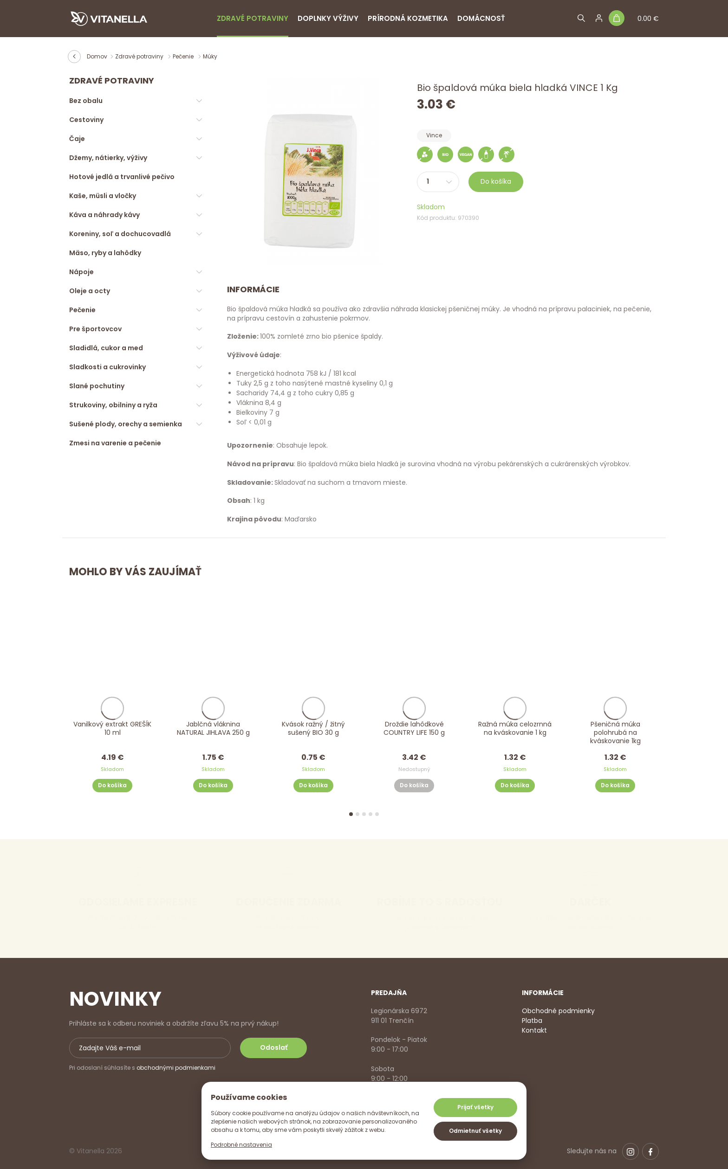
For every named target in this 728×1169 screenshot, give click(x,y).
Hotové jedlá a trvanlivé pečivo (122, 176)
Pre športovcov (95, 329)
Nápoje (81, 271)
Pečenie (184, 56)
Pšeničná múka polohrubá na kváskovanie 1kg (615, 732)
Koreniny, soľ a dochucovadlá (120, 233)
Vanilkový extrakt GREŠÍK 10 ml (112, 728)
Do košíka (496, 181)
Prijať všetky (475, 1107)
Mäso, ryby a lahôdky (105, 252)
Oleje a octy (89, 290)
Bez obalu (86, 100)
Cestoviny (86, 119)
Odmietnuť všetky (475, 1131)
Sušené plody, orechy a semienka (125, 424)
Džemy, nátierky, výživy (108, 157)
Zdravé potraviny (252, 18)
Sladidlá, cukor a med (106, 348)
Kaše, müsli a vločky (102, 195)
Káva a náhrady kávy (104, 214)
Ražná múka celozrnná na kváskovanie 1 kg (515, 728)
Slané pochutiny (96, 386)
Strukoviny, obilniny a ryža (113, 405)
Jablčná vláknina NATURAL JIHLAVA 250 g (212, 728)
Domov (97, 56)
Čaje (77, 138)
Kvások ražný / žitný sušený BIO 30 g (313, 728)
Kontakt (534, 1030)
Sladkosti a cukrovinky (107, 367)
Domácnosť (481, 18)
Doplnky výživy (328, 18)
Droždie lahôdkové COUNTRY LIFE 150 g (414, 728)
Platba (532, 1020)
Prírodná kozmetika (408, 18)
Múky (210, 56)
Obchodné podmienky (558, 1010)
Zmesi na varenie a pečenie (115, 443)
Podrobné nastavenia (241, 1145)
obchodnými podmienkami (175, 1068)
